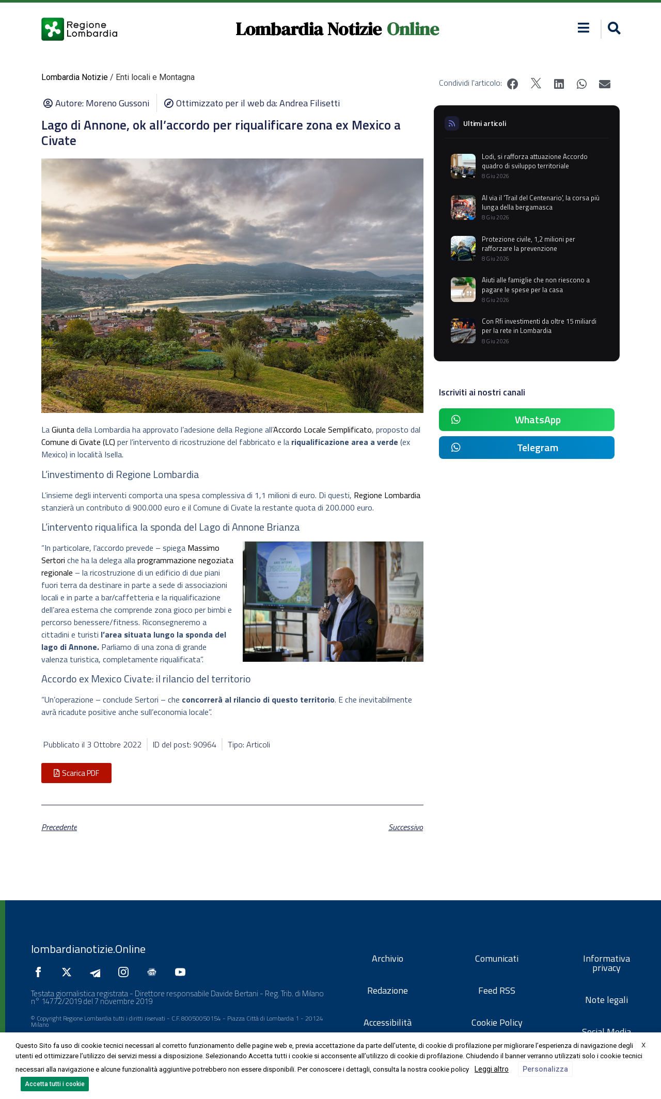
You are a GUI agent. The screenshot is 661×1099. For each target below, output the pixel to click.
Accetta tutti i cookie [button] (55, 1084)
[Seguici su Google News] (154, 972)
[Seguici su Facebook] (41, 972)
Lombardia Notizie (308, 29)
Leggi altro (492, 1069)
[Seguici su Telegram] (97, 972)
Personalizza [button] (545, 1069)
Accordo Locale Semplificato (322, 429)
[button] (583, 27)
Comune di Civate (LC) (78, 442)
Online (413, 29)
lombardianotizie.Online (88, 949)
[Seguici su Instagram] (126, 972)
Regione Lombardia (387, 495)
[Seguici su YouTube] (183, 972)
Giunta (63, 429)
